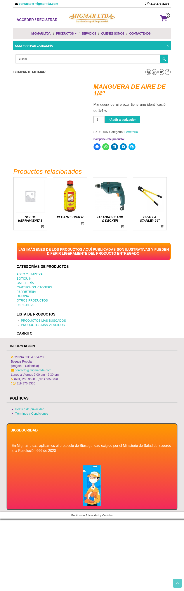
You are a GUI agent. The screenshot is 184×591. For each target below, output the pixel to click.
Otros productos (32, 300)
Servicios (89, 33)
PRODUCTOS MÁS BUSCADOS (43, 320)
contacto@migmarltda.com (38, 3)
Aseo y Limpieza (30, 274)
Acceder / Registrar (37, 20)
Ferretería (131, 132)
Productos (66, 33)
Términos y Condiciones (31, 413)
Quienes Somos (112, 33)
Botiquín (24, 278)
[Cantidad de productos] (99, 119)
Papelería (25, 305)
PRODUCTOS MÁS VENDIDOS (43, 325)
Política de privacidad (29, 409)
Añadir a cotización (122, 119)
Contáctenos (139, 33)
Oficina (23, 296)
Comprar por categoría (34, 45)
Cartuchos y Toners (34, 287)
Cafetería (25, 283)
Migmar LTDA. (41, 33)
